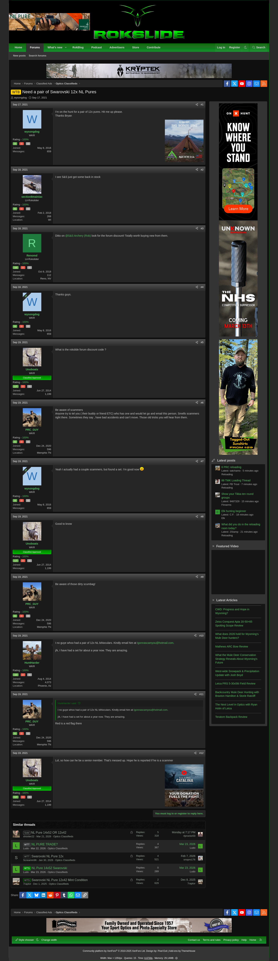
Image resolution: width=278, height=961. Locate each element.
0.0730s (148, 956)
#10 (198, 638)
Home (20, 49)
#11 (198, 697)
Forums (37, 49)
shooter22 (31, 839)
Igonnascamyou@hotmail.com (158, 645)
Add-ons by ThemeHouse (182, 949)
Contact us (192, 938)
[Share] (194, 107)
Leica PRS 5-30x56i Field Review (232, 686)
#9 (199, 579)
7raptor (30, 886)
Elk (220, 521)
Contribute (155, 49)
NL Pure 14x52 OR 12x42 (51, 835)
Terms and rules (210, 938)
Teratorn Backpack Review (228, 719)
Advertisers (118, 49)
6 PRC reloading (228, 470)
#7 (199, 464)
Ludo (29, 851)
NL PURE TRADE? (47, 847)
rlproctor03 (186, 838)
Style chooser (26, 938)
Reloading (224, 477)
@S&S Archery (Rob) (81, 238)
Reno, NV (48, 281)
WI (52, 222)
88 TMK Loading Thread (233, 483)
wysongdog (23, 100)
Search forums (39, 57)
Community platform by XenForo (114, 949)
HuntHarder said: (70, 706)
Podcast (98, 49)
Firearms (223, 507)
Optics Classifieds (66, 839)
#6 (199, 405)
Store (137, 49)
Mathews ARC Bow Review (228, 649)
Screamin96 (32, 863)
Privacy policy (229, 938)
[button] (67, 49)
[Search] (256, 49)
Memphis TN (47, 455)
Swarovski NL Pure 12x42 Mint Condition (63, 882)
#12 (198, 755)
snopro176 (186, 862)
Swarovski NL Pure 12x (50, 859)
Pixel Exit (162, 949)
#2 (199, 172)
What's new (56, 49)
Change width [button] (51, 938)
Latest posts (223, 463)
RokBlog (80, 49)
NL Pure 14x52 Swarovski (52, 871)
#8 (199, 519)
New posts (21, 57)
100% (28, 142)
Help (242, 938)
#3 (199, 231)
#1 (199, 107)
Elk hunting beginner (231, 513)
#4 (199, 289)
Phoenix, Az (47, 688)
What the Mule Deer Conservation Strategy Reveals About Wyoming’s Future (233, 661)
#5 (199, 345)
